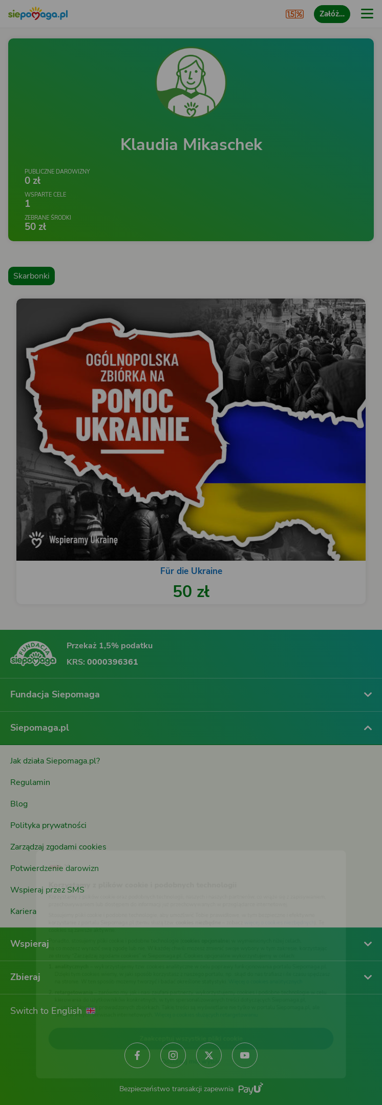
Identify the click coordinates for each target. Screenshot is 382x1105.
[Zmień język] (28, 842)
